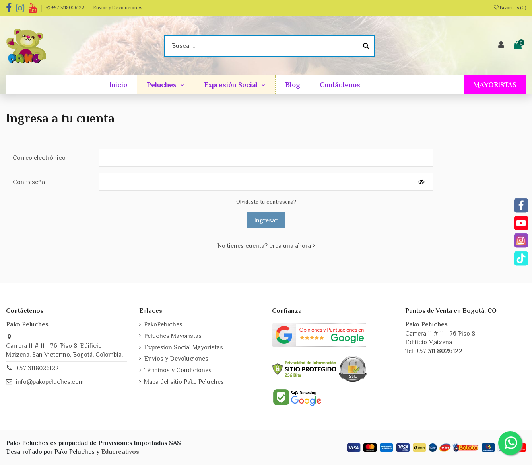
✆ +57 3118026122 (65, 7)
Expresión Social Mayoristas (183, 347)
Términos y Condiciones (178, 370)
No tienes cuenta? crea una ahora (266, 245)
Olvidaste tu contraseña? (266, 201)
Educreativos (120, 451)
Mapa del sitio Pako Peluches (184, 381)
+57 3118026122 (37, 368)
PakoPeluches (163, 324)
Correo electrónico (39, 157)
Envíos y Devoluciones (117, 7)
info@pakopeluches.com (50, 381)
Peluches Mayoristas (173, 335)
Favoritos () (510, 7)
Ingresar (266, 220)
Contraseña (29, 182)
